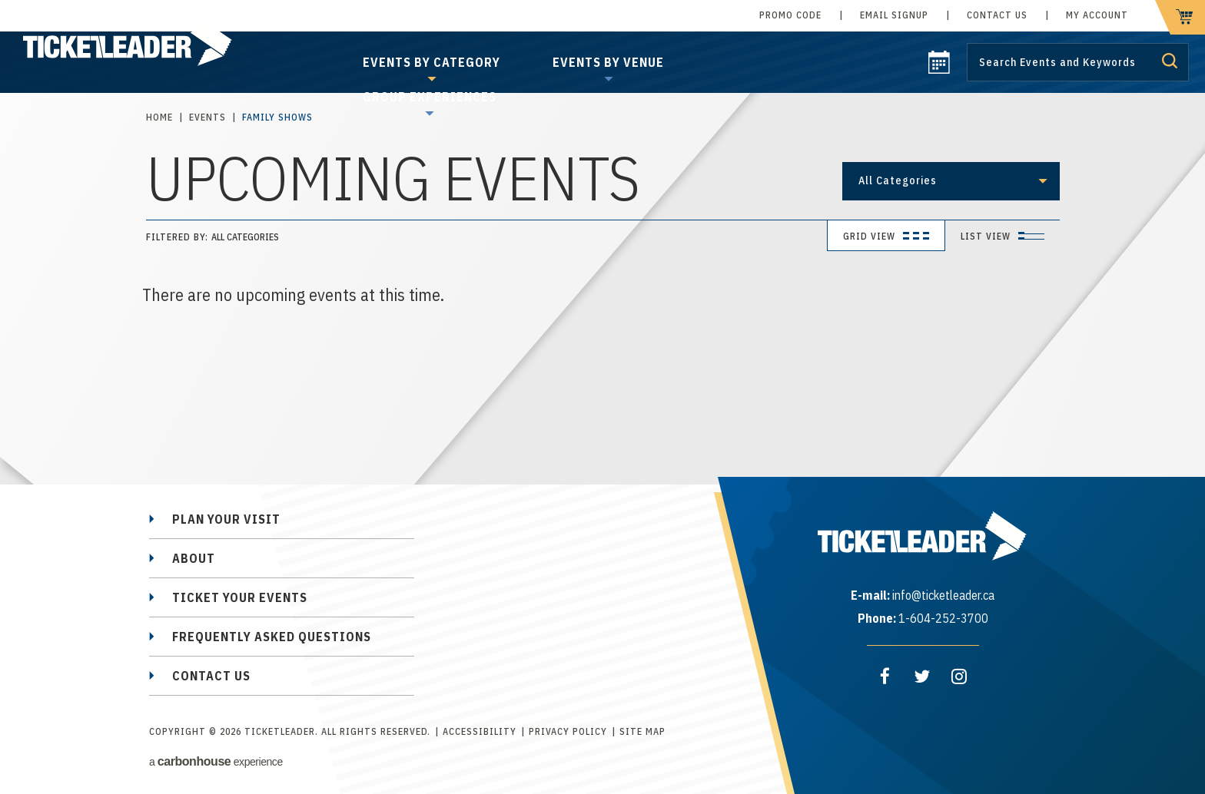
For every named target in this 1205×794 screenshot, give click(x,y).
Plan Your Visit (226, 519)
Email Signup (894, 15)
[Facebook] (885, 676)
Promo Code (790, 15)
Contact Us (997, 15)
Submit (1169, 60)
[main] (602, 250)
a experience (216, 761)
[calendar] (939, 69)
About (193, 558)
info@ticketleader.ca (943, 595)
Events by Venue (608, 62)
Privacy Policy (568, 731)
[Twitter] (922, 676)
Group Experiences (429, 96)
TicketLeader (145, 46)
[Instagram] (959, 676)
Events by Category (431, 62)
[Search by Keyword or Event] (1078, 62)
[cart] (1180, 17)
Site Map (642, 731)
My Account (1097, 15)
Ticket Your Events (239, 597)
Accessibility (479, 731)
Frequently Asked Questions (271, 636)
